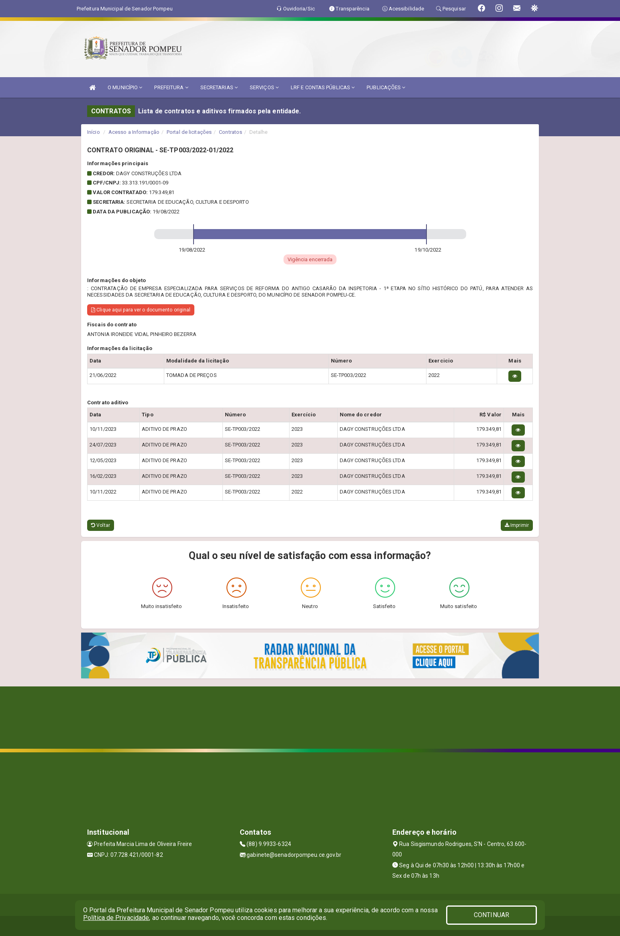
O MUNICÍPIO (125, 87)
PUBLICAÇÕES (386, 87)
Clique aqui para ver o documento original (140, 310)
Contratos (230, 132)
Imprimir (517, 525)
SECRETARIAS (219, 87)
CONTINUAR (491, 915)
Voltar (100, 525)
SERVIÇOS (264, 87)
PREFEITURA (171, 87)
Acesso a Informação (133, 132)
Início (93, 132)
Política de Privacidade (116, 918)
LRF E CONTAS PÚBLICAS (323, 87)
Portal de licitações (189, 132)
